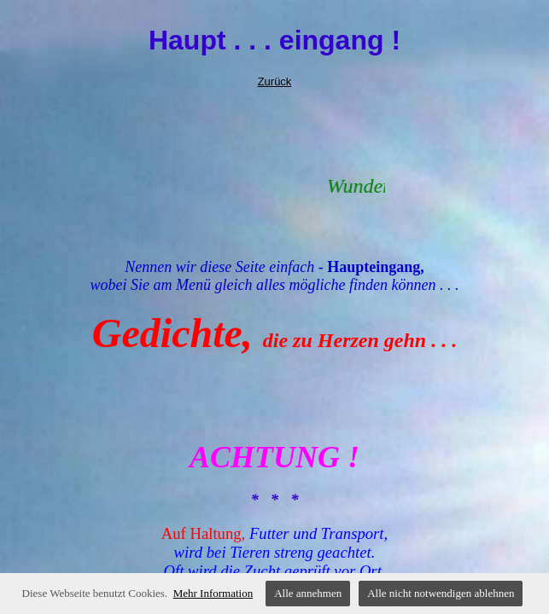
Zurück (275, 81)
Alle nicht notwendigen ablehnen (440, 593)
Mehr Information (213, 593)
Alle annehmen (308, 593)
